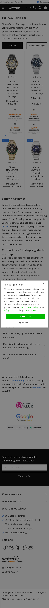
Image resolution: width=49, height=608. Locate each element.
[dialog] (24, 304)
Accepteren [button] (25, 316)
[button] (24, 322)
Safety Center (9, 310)
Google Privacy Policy (29, 307)
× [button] (44, 284)
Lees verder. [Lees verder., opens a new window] (31, 310)
